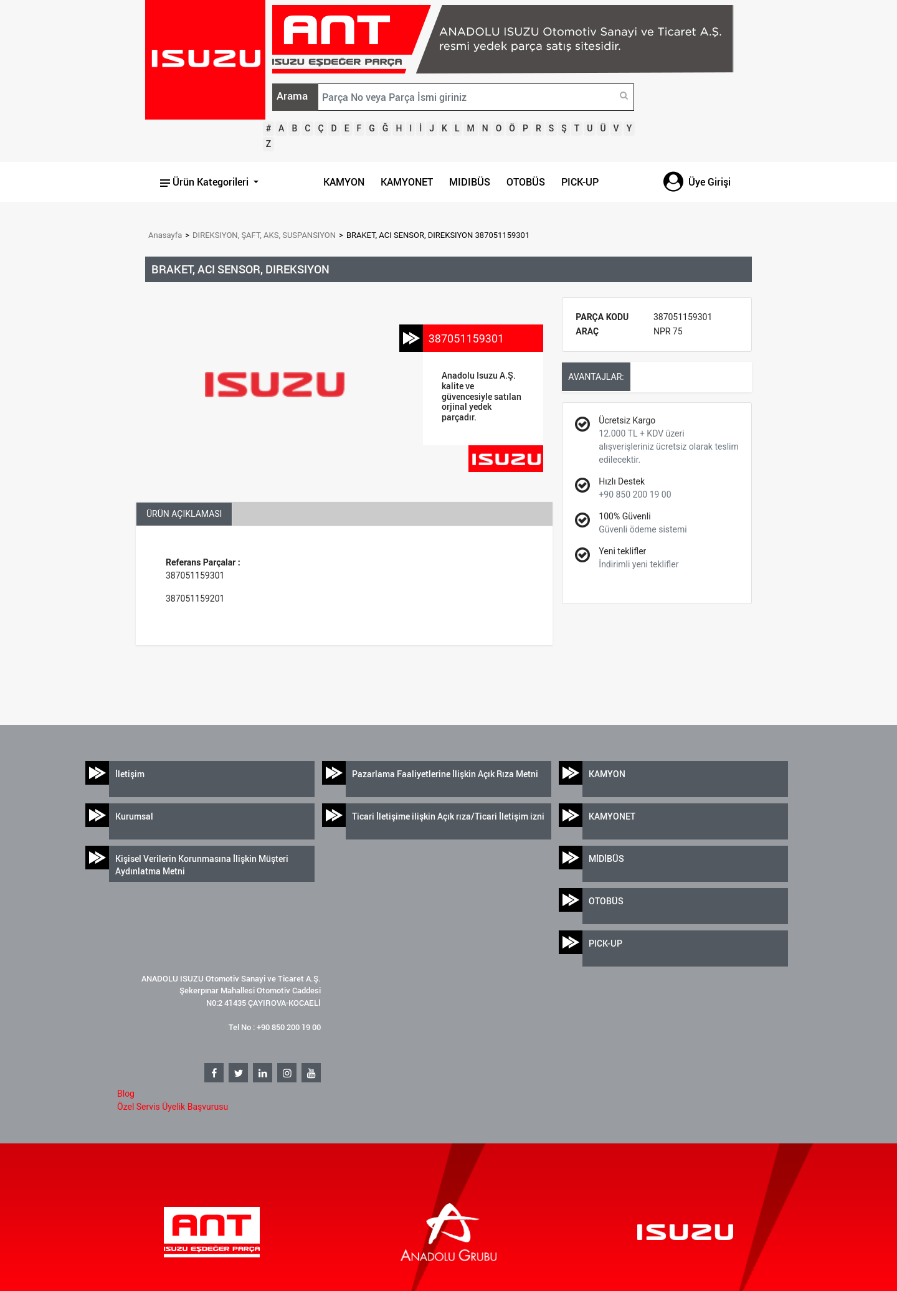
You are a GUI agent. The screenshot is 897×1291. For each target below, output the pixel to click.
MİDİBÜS (606, 858)
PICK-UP (580, 182)
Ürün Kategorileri (205, 182)
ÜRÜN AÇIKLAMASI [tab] (184, 514)
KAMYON (343, 182)
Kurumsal (134, 816)
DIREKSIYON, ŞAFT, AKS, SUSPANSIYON (264, 235)
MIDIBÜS (469, 182)
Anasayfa (165, 235)
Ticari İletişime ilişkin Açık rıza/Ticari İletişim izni (448, 816)
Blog (126, 1094)
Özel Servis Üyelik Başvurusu (172, 1107)
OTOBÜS (525, 182)
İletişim (130, 774)
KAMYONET (407, 182)
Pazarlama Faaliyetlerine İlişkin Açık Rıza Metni (445, 774)
